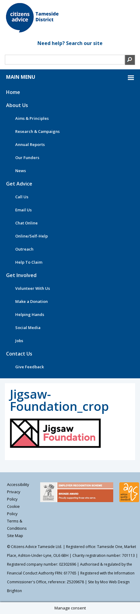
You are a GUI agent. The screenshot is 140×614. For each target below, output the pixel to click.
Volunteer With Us (32, 288)
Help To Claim (28, 262)
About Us (17, 105)
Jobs (19, 340)
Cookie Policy (13, 510)
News (20, 170)
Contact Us (19, 353)
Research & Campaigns (37, 131)
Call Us (21, 196)
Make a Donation (31, 301)
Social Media (27, 327)
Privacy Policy (13, 495)
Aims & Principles (32, 118)
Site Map (15, 535)
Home (13, 92)
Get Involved (21, 275)
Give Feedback (29, 366)
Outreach (24, 249)
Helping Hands (29, 314)
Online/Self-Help (31, 236)
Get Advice (19, 183)
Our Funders (27, 157)
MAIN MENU (20, 77)
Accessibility (18, 484)
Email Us (23, 210)
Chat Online (26, 223)
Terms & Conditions (17, 524)
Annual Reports (30, 144)
